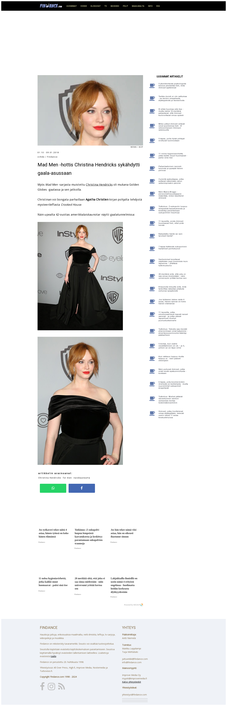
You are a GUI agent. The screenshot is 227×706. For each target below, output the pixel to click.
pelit (125, 6)
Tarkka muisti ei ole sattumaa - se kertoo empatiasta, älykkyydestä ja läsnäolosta (173, 98)
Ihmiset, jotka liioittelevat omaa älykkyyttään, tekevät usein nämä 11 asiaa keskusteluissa (171, 414)
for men (67, 478)
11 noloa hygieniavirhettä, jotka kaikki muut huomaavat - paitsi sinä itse (173, 156)
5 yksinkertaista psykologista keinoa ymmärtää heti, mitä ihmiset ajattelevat (172, 86)
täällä (53, 656)
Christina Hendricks (99, 184)
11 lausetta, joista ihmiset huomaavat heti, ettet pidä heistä (171, 223)
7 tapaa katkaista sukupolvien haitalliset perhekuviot (173, 248)
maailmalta (138, 6)
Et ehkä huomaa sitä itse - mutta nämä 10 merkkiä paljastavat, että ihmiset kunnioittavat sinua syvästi (171, 112)
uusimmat (71, 6)
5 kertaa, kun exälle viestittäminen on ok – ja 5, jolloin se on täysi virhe (172, 346)
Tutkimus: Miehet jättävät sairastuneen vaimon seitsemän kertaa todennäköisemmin (171, 400)
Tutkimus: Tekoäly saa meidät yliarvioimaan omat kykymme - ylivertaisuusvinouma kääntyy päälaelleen (173, 332)
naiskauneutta (82, 478)
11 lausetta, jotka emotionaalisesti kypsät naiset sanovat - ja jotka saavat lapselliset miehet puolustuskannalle (173, 316)
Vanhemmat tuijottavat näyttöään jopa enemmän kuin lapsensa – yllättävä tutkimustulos (173, 262)
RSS (158, 6)
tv (105, 6)
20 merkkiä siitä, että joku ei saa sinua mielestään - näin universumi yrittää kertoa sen (173, 276)
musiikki (115, 6)
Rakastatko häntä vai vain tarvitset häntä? (170, 235)
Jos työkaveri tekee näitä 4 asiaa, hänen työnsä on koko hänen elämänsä (172, 302)
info (150, 6)
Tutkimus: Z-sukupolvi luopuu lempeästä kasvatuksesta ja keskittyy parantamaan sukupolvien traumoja (173, 209)
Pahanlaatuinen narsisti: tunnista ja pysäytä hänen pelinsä (171, 168)
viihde (84, 6)
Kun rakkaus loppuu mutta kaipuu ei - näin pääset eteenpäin (171, 359)
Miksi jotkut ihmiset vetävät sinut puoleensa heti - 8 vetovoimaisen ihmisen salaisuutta (172, 127)
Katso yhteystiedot (131, 681)
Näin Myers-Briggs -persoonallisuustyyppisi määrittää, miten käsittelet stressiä (171, 195)
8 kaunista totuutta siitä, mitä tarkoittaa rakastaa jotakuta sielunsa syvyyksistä (172, 289)
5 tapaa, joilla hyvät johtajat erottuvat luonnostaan (172, 140)
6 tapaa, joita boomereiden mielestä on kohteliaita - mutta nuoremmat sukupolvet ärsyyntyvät (173, 385)
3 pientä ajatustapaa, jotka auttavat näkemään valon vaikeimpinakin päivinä (171, 181)
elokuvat (96, 6)
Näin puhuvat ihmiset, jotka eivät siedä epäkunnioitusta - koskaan (172, 371)
